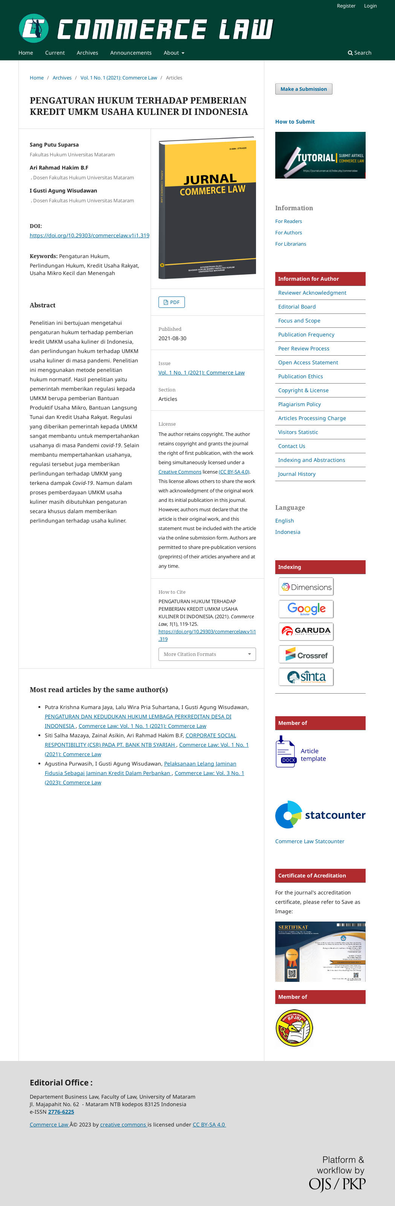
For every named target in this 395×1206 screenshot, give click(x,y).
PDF (174, 302)
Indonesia (287, 531)
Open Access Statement (308, 362)
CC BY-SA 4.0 (209, 1124)
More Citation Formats (190, 654)
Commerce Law (50, 1124)
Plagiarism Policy (299, 404)
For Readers (288, 221)
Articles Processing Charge (312, 418)
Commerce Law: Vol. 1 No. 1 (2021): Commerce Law (142, 725)
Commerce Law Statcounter (310, 841)
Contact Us (291, 445)
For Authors (288, 232)
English (284, 520)
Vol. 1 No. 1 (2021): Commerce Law (119, 77)
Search (360, 52)
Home (25, 52)
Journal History (297, 473)
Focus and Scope (299, 320)
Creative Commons (180, 471)
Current (55, 52)
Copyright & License (303, 390)
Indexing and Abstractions (311, 459)
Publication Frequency (306, 334)
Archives (87, 52)
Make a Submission (304, 89)
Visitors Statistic (298, 432)
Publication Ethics (300, 376)
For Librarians (290, 243)
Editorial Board (297, 306)
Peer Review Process (303, 348)
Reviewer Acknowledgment (312, 292)
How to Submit (295, 121)
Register (346, 5)
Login (370, 5)
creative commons (124, 1124)
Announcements (131, 52)
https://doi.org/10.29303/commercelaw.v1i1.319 (89, 235)
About (172, 52)
